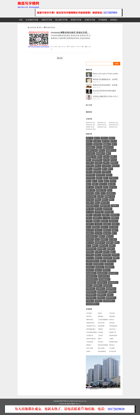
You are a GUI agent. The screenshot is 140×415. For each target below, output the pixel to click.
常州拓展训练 (113, 326)
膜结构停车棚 (113, 342)
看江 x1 (114, 233)
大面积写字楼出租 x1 (92, 261)
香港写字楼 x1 (90, 175)
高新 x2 (88, 159)
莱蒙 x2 (104, 169)
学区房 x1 (113, 181)
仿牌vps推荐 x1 (113, 273)
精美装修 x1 (89, 251)
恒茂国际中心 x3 (111, 150)
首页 (21, 20)
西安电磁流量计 (91, 329)
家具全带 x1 (89, 239)
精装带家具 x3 (100, 153)
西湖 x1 (111, 199)
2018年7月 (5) (90, 127)
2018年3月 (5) (113, 127)
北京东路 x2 (98, 162)
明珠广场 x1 (89, 208)
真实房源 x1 (95, 227)
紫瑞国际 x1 (114, 218)
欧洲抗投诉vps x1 (91, 276)
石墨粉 (111, 338)
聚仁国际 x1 (98, 251)
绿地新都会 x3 (90, 147)
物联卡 (100, 338)
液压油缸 (112, 323)
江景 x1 (105, 187)
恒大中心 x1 (89, 258)
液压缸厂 (112, 319)
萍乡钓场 (112, 313)
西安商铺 (112, 316)
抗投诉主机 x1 (109, 264)
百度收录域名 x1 (91, 298)
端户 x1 (88, 245)
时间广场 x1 (112, 187)
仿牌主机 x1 (89, 270)
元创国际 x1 (105, 215)
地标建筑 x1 (89, 233)
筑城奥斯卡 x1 (97, 218)
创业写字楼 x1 (107, 258)
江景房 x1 (89, 221)
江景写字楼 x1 (99, 212)
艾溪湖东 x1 (115, 224)
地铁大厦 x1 (106, 233)
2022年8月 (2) (101, 122)
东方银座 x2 (89, 162)
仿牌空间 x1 (106, 270)
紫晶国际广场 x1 (109, 196)
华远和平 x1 (89, 224)
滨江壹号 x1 (96, 215)
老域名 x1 (89, 285)
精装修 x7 (89, 141)
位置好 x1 (97, 255)
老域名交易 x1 (107, 285)
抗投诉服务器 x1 (98, 264)
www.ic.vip (83, 401)
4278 (79, 46)
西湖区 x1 (89, 215)
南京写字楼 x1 (90, 178)
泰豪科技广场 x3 (108, 147)
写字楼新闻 (102, 20)
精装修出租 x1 (114, 215)
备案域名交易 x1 (91, 291)
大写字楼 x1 (89, 255)
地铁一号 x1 (89, 242)
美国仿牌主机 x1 (91, 282)
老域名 (100, 313)
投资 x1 (105, 178)
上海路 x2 (106, 162)
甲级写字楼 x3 (97, 144)
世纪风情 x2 (96, 172)
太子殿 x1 (100, 196)
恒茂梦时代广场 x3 (91, 150)
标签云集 (22, 24)
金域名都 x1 (106, 224)
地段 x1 (88, 184)
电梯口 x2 (89, 169)
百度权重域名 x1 (91, 294)
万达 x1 (97, 239)
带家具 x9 (111, 138)
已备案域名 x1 (100, 288)
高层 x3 (114, 144)
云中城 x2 (106, 159)
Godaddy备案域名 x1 (92, 304)
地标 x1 (112, 251)
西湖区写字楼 (76, 20)
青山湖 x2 (113, 159)
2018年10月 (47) (114, 125)
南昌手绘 (89, 316)
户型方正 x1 (98, 230)
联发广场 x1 (98, 187)
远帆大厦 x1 (111, 184)
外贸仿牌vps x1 (101, 282)
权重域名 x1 (112, 291)
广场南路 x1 (114, 205)
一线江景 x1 (98, 224)
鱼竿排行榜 (112, 351)
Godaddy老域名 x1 (108, 301)
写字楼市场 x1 (106, 172)
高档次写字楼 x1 (91, 196)
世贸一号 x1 (89, 187)
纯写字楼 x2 (89, 165)
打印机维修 (89, 342)
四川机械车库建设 (91, 332)
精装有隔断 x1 (101, 248)
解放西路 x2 (113, 162)
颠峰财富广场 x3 (91, 156)
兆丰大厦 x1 (89, 199)
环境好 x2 (89, 172)
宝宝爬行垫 (89, 335)
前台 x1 (88, 227)
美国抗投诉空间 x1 (91, 279)
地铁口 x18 (89, 138)
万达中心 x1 (102, 184)
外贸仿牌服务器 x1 (104, 279)
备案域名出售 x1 (102, 291)
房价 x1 (88, 181)
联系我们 (113, 20)
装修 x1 (116, 242)
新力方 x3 (99, 147)
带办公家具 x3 (90, 153)
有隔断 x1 (116, 258)
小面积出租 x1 (113, 221)
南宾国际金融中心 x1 (92, 205)
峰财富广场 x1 (90, 190)
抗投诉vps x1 (90, 267)
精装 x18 (96, 138)
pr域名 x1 (110, 294)
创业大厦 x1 (89, 193)
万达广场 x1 (98, 233)
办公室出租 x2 (106, 165)
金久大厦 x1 (112, 239)
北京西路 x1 (89, 202)
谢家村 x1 (105, 199)
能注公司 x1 (89, 230)
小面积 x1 (89, 264)
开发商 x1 (95, 184)
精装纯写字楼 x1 (91, 248)
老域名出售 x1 (90, 288)
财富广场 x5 (105, 141)
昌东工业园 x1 (113, 227)
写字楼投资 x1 (113, 178)
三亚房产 (100, 335)
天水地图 (112, 348)
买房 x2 (99, 156)
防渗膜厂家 (112, 332)
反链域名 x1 (98, 301)
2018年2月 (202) (91, 129)
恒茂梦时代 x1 (111, 261)
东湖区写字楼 (90, 20)
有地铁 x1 (112, 245)
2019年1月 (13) (90, 125)
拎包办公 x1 (104, 227)
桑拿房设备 (89, 319)
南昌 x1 (97, 202)
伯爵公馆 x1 (98, 208)
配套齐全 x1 (98, 258)
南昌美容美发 (113, 335)
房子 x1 (94, 181)
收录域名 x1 (100, 298)
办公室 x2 (106, 156)
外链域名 (100, 332)
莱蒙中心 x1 (109, 236)
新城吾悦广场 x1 (101, 190)
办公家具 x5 (96, 141)
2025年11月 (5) (90, 122)
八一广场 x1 (106, 218)
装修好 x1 (103, 261)
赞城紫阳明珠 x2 (97, 159)
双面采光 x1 (106, 230)
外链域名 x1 (89, 301)
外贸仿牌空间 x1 (113, 282)
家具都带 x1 (110, 248)
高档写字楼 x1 (105, 202)
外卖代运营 (101, 323)
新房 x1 (100, 181)
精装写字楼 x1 (106, 255)
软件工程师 (89, 348)
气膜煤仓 (100, 329)
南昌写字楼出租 (91, 338)
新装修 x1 (97, 199)
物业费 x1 (99, 178)
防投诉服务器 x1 (91, 273)
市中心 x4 (89, 144)
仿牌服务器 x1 (109, 267)
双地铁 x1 (114, 230)
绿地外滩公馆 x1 (99, 242)
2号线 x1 (88, 218)
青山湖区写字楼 (61, 20)
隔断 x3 (108, 153)
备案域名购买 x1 (111, 288)
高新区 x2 (113, 156)
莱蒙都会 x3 (106, 144)
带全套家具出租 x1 (91, 236)
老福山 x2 (97, 165)
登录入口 (78, 404)
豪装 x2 (110, 169)
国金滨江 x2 (115, 165)
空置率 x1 (109, 175)
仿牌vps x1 (98, 270)
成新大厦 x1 (104, 221)
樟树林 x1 (96, 221)
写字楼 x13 (104, 138)
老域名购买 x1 (97, 285)
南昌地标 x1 (109, 242)
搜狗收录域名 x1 (111, 298)
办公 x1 (103, 193)
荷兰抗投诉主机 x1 (103, 276)
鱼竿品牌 (89, 313)
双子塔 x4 (113, 141)
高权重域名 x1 (101, 294)
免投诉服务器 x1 (102, 273)
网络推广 (89, 345)
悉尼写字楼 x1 (100, 175)
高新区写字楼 (46, 20)
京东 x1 (109, 190)
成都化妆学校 (90, 323)
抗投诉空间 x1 (99, 267)
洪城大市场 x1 (107, 208)
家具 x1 (97, 193)
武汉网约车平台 (91, 326)
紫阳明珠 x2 (96, 169)
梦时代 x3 (101, 150)
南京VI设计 (112, 329)
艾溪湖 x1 (106, 251)
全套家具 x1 (104, 239)
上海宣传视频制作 (103, 319)
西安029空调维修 (103, 345)
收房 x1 (106, 181)
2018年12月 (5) (101, 125)
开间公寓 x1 (115, 255)
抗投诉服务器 (102, 351)
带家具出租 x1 (103, 245)
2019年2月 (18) (113, 122)
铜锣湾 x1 (95, 245)
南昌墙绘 (100, 316)
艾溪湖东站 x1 (111, 193)
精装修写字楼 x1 (105, 205)
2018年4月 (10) (101, 127)
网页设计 (112, 345)
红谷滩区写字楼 (32, 20)
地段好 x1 (101, 236)
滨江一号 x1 (89, 212)
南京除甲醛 (101, 326)
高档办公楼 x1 (109, 212)
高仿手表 (100, 342)
